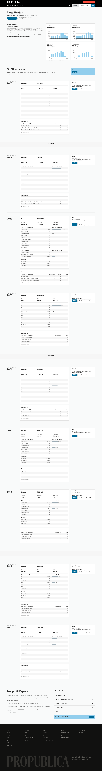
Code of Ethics (75, 765)
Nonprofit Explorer (12, 6)
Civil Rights (28, 734)
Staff (8, 737)
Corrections (64, 736)
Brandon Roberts (34, 703)
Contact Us (75, 72)
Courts (26, 736)
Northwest (45, 734)
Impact (8, 734)
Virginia (21, 5)
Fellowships (10, 746)
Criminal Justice (29, 737)
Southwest (45, 737)
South (44, 736)
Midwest (45, 732)
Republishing (82, 765)
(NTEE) (39, 34)
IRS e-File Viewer (21, 709)
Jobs (8, 744)
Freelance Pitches (65, 737)
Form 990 (9, 72)
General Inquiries (65, 732)
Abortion (27, 732)
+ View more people (25, 132)
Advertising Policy (75, 767)
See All (26, 741)
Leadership (10, 736)
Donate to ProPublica (89, 2)
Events (8, 742)
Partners (9, 739)
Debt (26, 739)
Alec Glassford (19, 703)
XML (87, 88)
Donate (81, 732)
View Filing (75, 88)
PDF (87, 224)
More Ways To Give (83, 734)
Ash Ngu (25, 703)
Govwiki (8, 710)
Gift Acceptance (84, 767)
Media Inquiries (65, 739)
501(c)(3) (17, 26)
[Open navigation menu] (81, 2)
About (8, 732)
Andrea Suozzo (12, 703)
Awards (9, 741)
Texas (44, 739)
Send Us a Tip (64, 734)
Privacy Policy (89, 765)
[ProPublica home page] (38, 761)
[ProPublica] (13, 2)
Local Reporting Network (49, 741)
